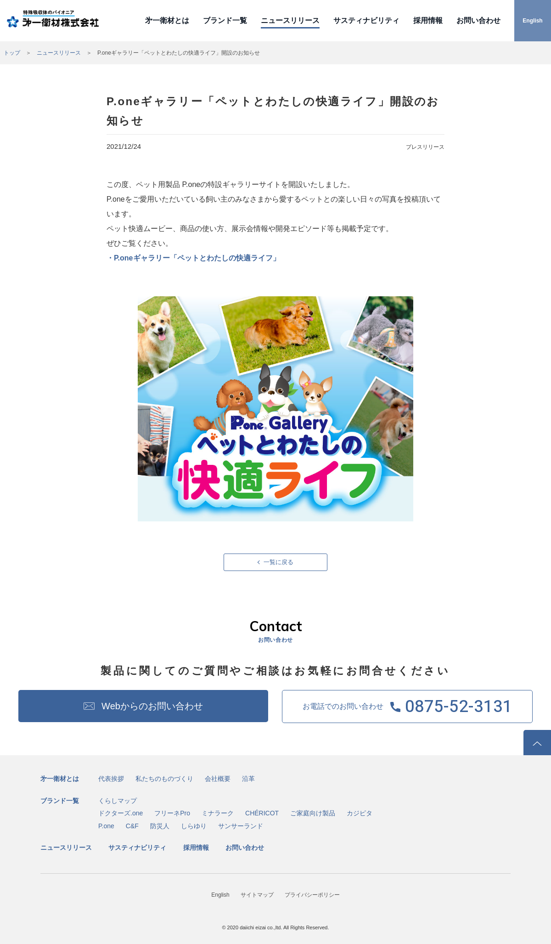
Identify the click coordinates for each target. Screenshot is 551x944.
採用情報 (428, 20)
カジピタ (359, 813)
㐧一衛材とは (167, 20)
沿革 (248, 778)
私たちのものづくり (164, 778)
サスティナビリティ (366, 20)
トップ (12, 53)
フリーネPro (172, 813)
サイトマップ (257, 895)
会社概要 (218, 778)
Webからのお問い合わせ (152, 706)
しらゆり (194, 826)
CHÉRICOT (262, 813)
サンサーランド (240, 826)
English (532, 20)
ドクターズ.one (120, 813)
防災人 (159, 826)
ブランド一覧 (225, 20)
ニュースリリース (290, 20)
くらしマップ (117, 800)
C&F (132, 826)
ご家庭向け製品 (312, 813)
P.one (106, 826)
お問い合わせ (478, 20)
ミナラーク (218, 813)
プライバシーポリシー (312, 895)
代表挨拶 (111, 778)
